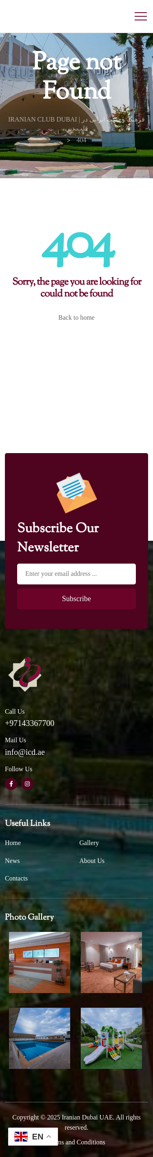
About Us (92, 860)
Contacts (16, 878)
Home (13, 842)
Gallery (89, 842)
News (12, 860)
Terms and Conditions (76, 1142)
